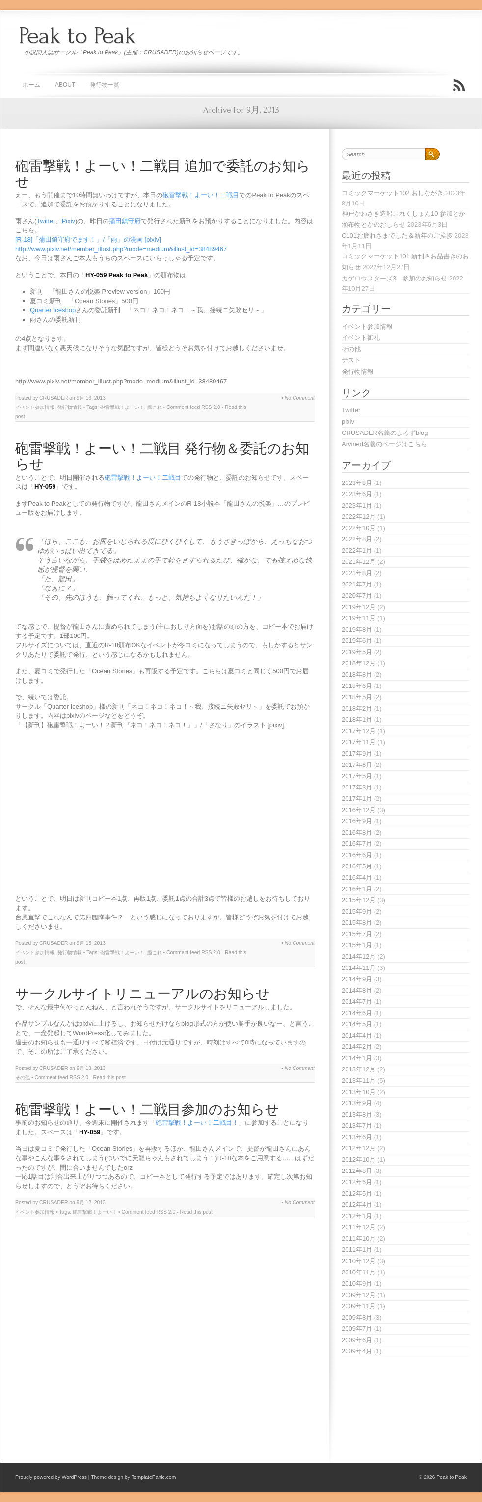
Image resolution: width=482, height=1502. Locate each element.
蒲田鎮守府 (125, 221)
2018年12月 (358, 663)
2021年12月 (358, 561)
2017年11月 (358, 742)
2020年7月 (357, 595)
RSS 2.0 (210, 407)
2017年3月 (357, 787)
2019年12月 (358, 607)
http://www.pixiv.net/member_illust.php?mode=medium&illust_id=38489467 (121, 249)
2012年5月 (357, 1193)
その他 (22, 1077)
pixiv (348, 421)
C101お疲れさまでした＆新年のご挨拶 (397, 235)
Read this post (109, 1077)
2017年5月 (357, 776)
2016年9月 (357, 821)
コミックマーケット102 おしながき (392, 193)
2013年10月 (358, 1091)
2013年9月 (357, 1103)
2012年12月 (358, 1148)
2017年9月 (357, 753)
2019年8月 (357, 629)
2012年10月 (358, 1159)
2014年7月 (357, 1001)
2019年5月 (357, 652)
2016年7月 (357, 843)
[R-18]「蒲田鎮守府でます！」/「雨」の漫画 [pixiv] (88, 239)
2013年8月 (357, 1114)
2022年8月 (357, 539)
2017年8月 (357, 764)
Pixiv (68, 221)
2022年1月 (357, 550)
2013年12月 (358, 1069)
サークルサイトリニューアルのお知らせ (142, 994)
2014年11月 (358, 967)
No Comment (300, 398)
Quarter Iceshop (53, 310)
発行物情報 (69, 407)
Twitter (45, 221)
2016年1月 (357, 888)
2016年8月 (357, 832)
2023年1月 (357, 505)
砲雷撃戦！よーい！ (122, 407)
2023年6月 (357, 494)
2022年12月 (358, 516)
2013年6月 (357, 1137)
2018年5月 (357, 697)
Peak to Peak (77, 35)
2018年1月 (357, 719)
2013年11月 (358, 1080)
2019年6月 (357, 640)
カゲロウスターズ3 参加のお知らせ (394, 278)
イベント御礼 (361, 337)
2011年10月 (358, 1238)
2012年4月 (357, 1204)
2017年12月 (358, 731)
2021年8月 (357, 573)
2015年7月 (357, 934)
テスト (351, 360)
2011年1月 (357, 1249)
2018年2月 (357, 708)
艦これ (154, 407)
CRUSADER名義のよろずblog (385, 432)
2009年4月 (357, 1351)
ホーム (31, 84)
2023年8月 (357, 482)
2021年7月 (357, 584)
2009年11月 (358, 1306)
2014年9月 (357, 979)
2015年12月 (358, 900)
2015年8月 (357, 922)
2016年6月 (357, 855)
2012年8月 (357, 1170)
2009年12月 (358, 1294)
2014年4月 (357, 1035)
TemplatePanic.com (154, 1477)
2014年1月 (357, 1058)
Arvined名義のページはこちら (384, 444)
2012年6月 (357, 1182)
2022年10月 (358, 528)
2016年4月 (357, 877)
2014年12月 (358, 956)
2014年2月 (357, 1046)
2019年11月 (358, 618)
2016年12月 (358, 810)
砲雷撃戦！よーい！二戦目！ (197, 1122)
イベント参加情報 (34, 407)
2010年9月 (357, 1283)
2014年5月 (357, 1024)
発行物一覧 (104, 84)
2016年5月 (357, 866)
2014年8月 (357, 990)
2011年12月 (358, 1227)
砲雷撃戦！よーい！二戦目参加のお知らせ (147, 1110)
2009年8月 (357, 1317)
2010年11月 (358, 1272)
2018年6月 (357, 685)
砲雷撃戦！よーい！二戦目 (200, 195)
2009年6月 (357, 1340)
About (65, 84)
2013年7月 (357, 1125)
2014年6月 (357, 1013)
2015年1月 (357, 945)
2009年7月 (357, 1328)
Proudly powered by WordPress (51, 1477)
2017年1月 (357, 798)
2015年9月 (357, 911)
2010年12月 (358, 1261)
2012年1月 (357, 1216)
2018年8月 (357, 674)
